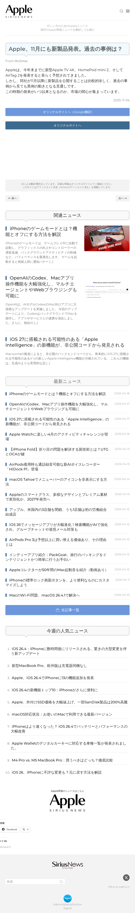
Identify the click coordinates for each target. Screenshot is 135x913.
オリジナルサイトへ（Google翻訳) (67, 112)
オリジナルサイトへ (67, 125)
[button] (121, 11)
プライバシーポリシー (119, 887)
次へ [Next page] (123, 198)
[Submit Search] (61, 882)
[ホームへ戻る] (19, 11)
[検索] (35, 882)
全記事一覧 (67, 610)
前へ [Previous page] (12, 198)
